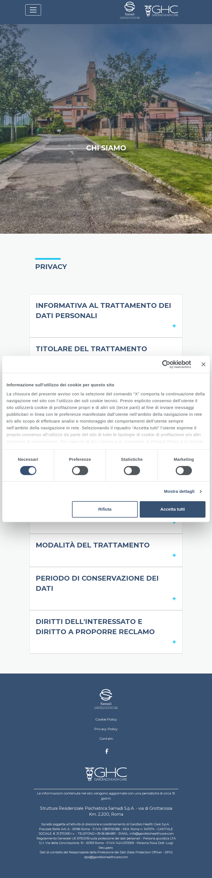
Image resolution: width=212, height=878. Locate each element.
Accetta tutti (172, 509)
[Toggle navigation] (33, 10)
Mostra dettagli (179, 491)
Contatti (106, 738)
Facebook (107, 753)
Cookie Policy (106, 719)
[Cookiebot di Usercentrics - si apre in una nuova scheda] (166, 364)
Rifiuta (105, 509)
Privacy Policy (106, 729)
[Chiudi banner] (203, 364)
